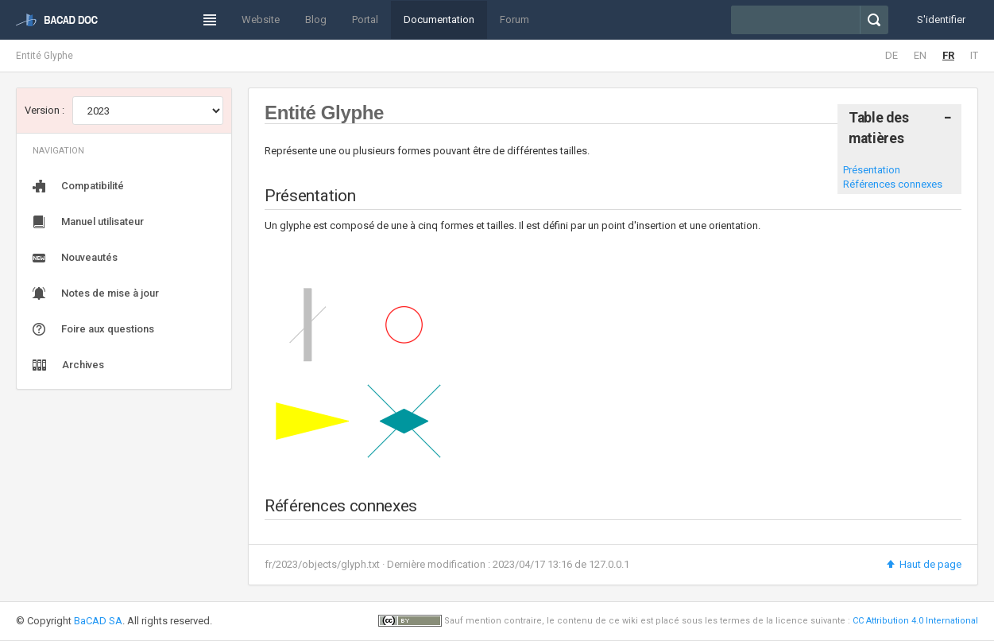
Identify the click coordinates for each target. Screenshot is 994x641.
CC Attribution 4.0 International (915, 621)
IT (974, 55)
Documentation (439, 19)
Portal (365, 19)
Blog (316, 19)
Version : (44, 110)
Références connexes (892, 184)
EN (920, 55)
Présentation (871, 170)
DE (891, 55)
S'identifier (941, 19)
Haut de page (922, 564)
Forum (514, 19)
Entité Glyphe (44, 55)
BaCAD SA (98, 621)
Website (261, 19)
